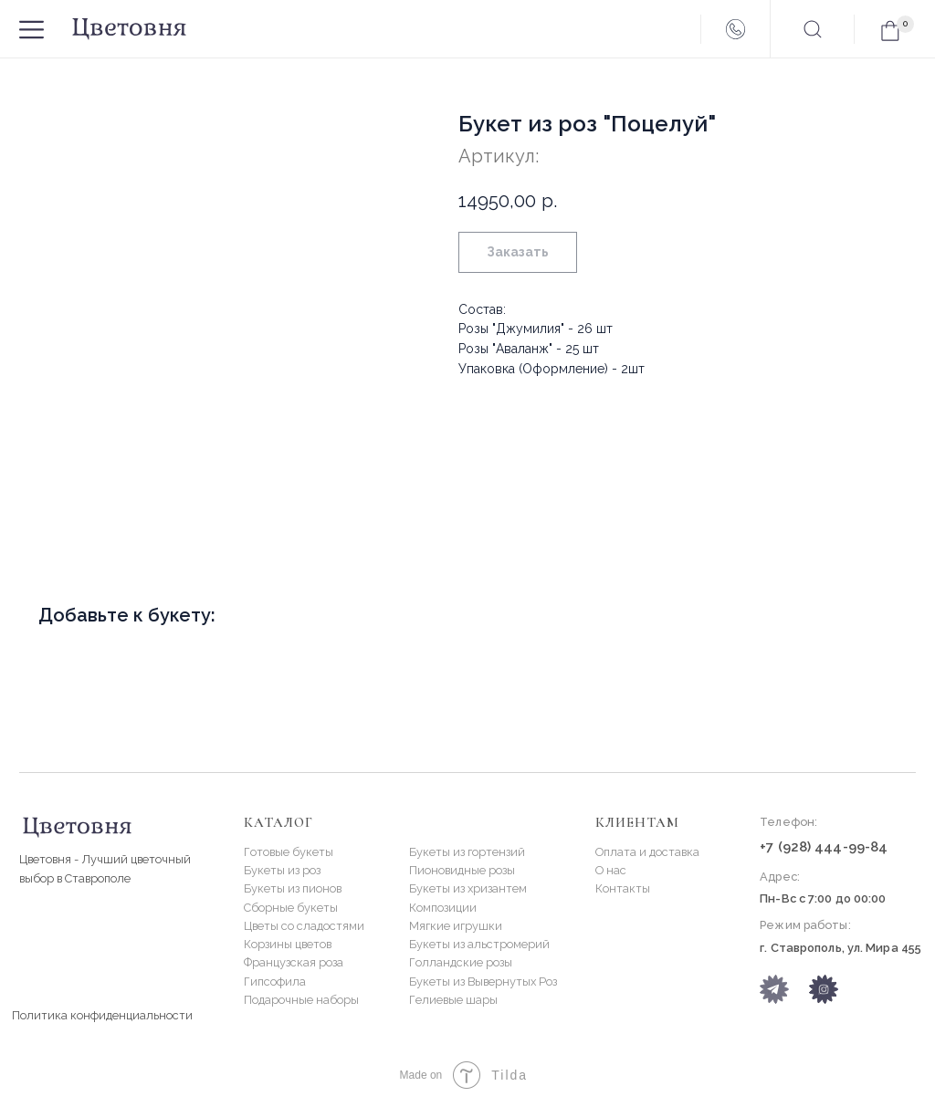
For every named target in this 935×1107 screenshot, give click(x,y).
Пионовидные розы (462, 870)
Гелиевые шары (453, 1000)
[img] (823, 989)
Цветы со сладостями (304, 926)
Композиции (443, 907)
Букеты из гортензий (467, 852)
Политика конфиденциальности (102, 1015)
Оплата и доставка (647, 852)
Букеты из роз (282, 870)
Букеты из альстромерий (479, 944)
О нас (610, 870)
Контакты (622, 888)
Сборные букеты (291, 907)
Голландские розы (460, 962)
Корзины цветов (287, 944)
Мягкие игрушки (455, 926)
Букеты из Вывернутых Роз (483, 981)
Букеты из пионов (292, 888)
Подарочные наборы (301, 1000)
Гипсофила (275, 981)
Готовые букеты (288, 852)
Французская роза (293, 962)
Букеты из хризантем (468, 888)
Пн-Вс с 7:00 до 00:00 (823, 898)
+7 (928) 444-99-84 (824, 846)
